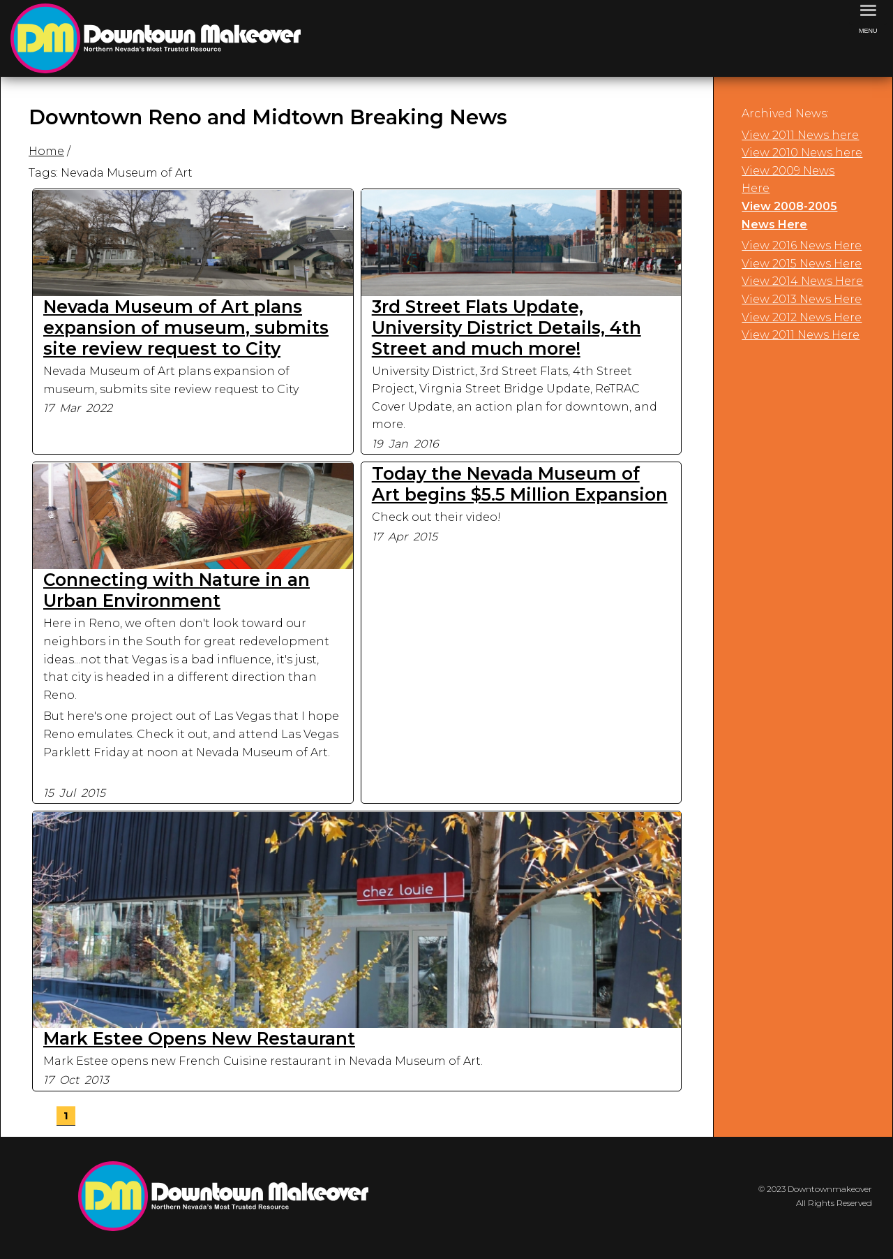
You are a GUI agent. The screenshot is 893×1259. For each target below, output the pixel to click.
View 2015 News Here (802, 263)
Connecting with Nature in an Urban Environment (176, 590)
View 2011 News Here (801, 334)
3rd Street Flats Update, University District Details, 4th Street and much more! (506, 327)
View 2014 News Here (802, 281)
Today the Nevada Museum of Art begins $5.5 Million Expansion (520, 484)
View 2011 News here (800, 135)
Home (46, 151)
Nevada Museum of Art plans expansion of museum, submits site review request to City (186, 327)
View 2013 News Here (802, 299)
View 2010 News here (802, 152)
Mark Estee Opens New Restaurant (199, 1038)
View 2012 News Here (802, 317)
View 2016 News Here (802, 245)
